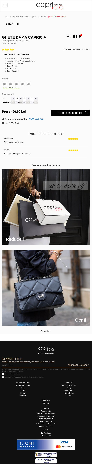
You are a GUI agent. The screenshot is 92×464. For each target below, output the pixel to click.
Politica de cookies (46, 426)
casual (43, 16)
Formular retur (46, 411)
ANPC (46, 429)
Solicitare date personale (46, 416)
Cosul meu (46, 403)
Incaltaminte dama (21, 16)
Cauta (46, 406)
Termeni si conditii (46, 421)
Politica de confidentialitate (46, 424)
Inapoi (12, 24)
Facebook (46, 433)
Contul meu (46, 401)
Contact (46, 408)
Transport (69, 396)
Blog (69, 388)
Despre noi (69, 383)
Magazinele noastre (69, 385)
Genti (23, 388)
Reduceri (23, 396)
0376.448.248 (36, 119)
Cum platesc (69, 393)
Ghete (34, 16)
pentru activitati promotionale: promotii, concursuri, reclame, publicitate (24, 377)
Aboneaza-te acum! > (78, 365)
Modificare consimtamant (46, 414)
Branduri (23, 390)
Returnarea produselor (46, 419)
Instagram (46, 435)
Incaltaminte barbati (23, 385)
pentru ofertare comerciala (12, 374)
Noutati (23, 393)
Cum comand (69, 390)
